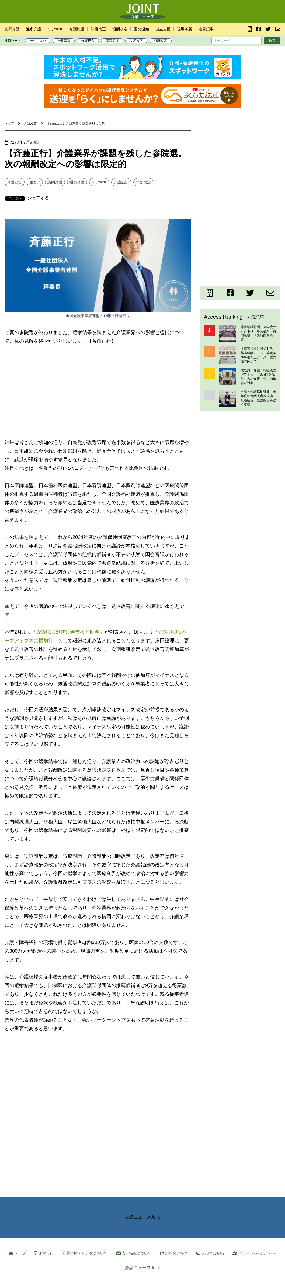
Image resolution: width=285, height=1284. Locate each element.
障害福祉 (112, 41)
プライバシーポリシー (254, 1253)
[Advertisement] (98, 391)
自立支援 (163, 29)
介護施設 (76, 29)
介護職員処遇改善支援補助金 (67, 632)
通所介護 (33, 29)
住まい (34, 182)
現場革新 (184, 29)
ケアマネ (55, 29)
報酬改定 (119, 29)
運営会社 (43, 1253)
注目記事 (206, 29)
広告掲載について (134, 1253)
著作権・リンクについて (85, 1253)
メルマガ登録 (210, 1253)
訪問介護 (12, 29)
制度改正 (98, 29)
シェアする (38, 198)
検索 (272, 41)
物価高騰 (63, 41)
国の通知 (141, 29)
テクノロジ (38, 41)
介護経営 (87, 41)
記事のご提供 (174, 1253)
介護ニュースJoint (142, 1217)
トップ (17, 1253)
